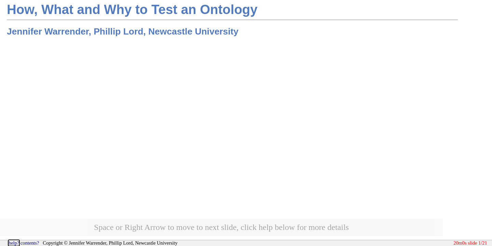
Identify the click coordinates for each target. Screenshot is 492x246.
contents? (29, 243)
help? (14, 243)
